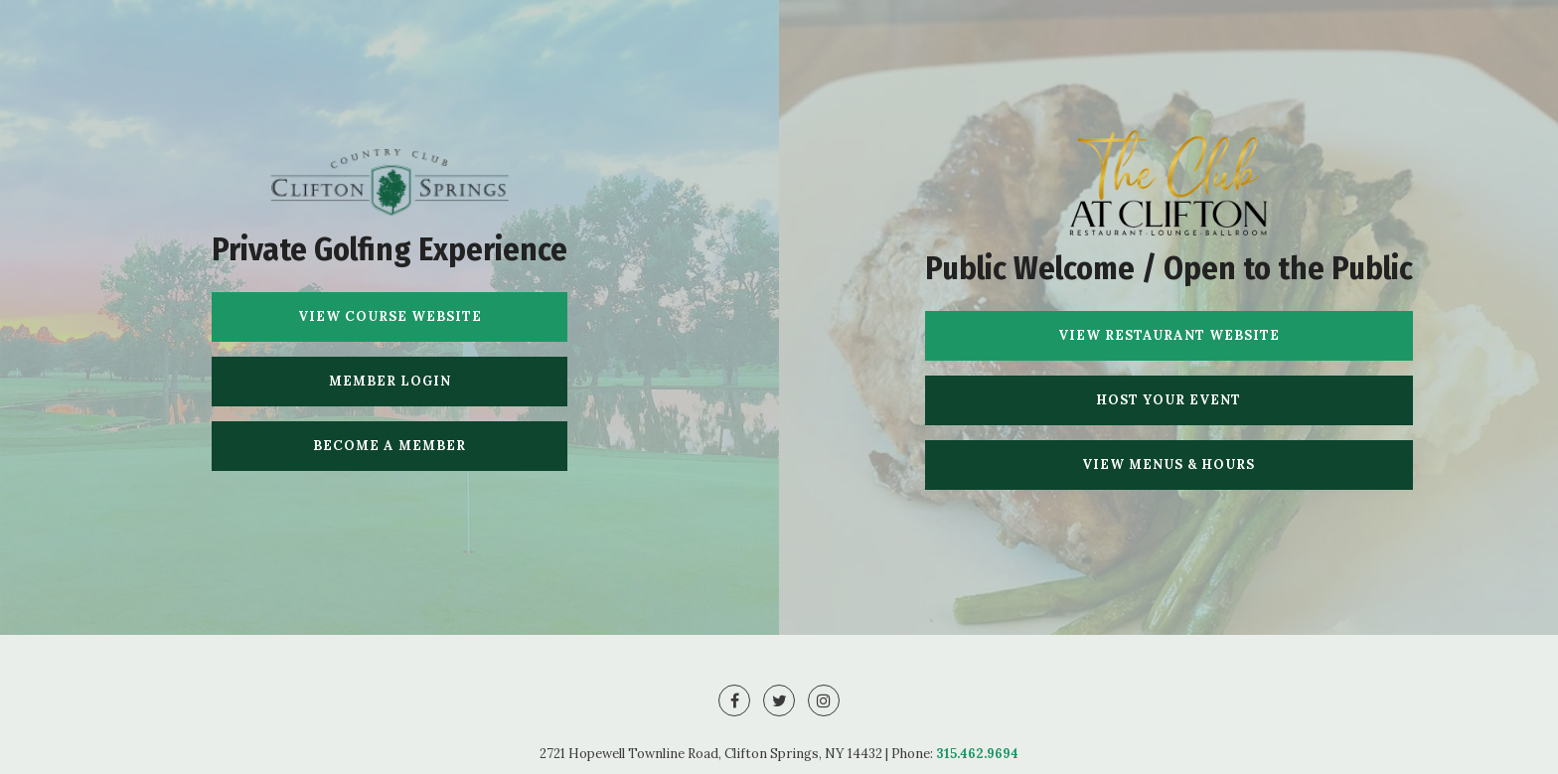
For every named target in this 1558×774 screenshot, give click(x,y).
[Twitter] (779, 700)
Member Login (390, 381)
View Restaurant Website (1169, 335)
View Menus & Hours (1168, 464)
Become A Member (389, 445)
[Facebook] (734, 700)
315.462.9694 (977, 753)
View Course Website (390, 316)
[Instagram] (824, 700)
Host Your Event (1168, 399)
